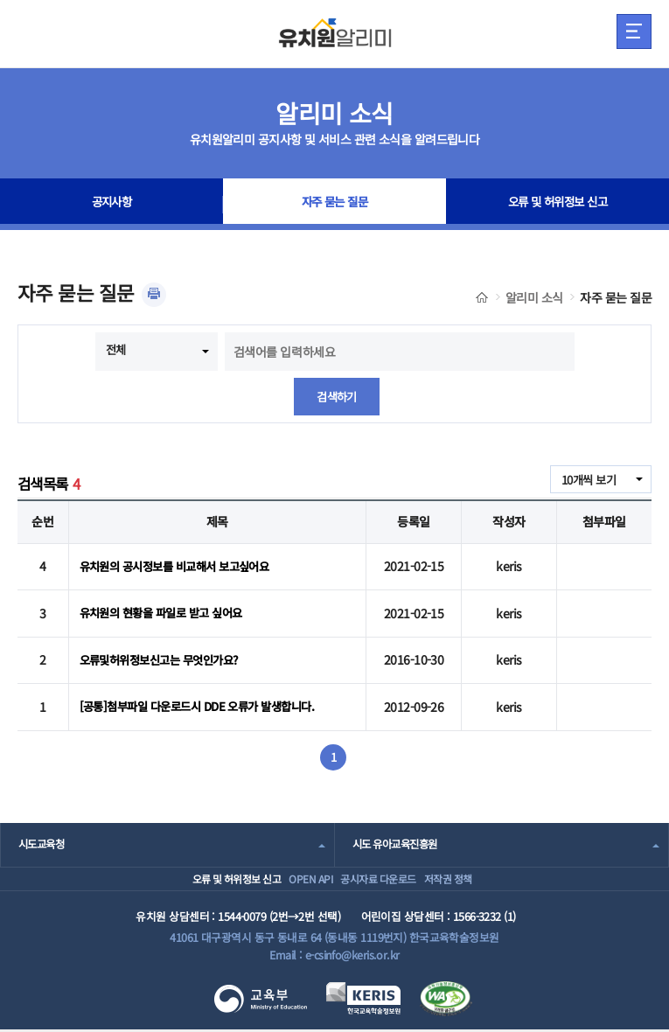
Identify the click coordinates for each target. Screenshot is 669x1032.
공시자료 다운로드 (381, 871)
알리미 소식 (534, 297)
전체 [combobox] (117, 350)
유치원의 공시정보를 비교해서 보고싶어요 (182, 565)
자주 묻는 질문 (334, 204)
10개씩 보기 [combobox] (586, 481)
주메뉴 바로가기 (0, 0)
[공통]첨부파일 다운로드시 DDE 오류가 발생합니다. (206, 692)
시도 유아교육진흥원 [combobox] (398, 827)
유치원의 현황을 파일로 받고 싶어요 (167, 607)
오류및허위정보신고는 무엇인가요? (165, 650)
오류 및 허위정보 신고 (557, 204)
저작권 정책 (475, 871)
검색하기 (337, 397)
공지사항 (112, 204)
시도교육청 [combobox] (43, 827)
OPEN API (292, 871)
